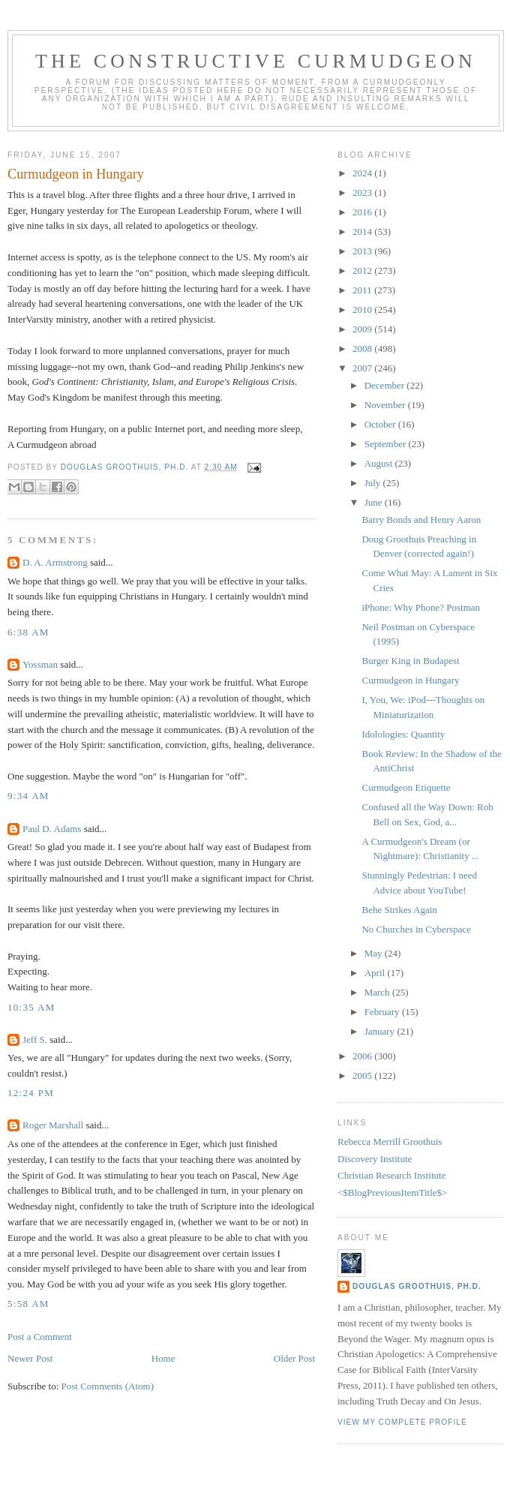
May (374, 953)
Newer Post (30, 1358)
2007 (363, 368)
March (378, 992)
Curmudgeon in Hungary (410, 680)
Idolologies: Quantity (403, 734)
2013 (363, 251)
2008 (363, 348)
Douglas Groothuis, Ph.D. (417, 1286)
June (374, 502)
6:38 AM (29, 632)
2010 (363, 309)
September (386, 443)
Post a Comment (40, 1336)
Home (164, 1358)
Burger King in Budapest (410, 660)
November (386, 404)
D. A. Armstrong (55, 562)
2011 (363, 290)
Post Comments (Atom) (108, 1386)
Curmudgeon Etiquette (406, 787)
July (373, 482)
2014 (363, 231)
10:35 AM (32, 1007)
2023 (363, 192)
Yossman (40, 664)
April (376, 972)
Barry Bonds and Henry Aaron (421, 519)
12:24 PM (31, 1092)
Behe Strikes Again (399, 909)
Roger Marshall (52, 1125)
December (385, 385)
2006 (363, 1056)
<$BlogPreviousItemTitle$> (392, 1192)
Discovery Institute (375, 1158)
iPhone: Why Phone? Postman (421, 607)
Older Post (294, 1358)
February (383, 1011)
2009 (363, 329)
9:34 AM (29, 795)
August (379, 463)
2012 (363, 270)
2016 (363, 212)
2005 (363, 1075)
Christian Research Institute (392, 1175)
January (381, 1031)
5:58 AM (29, 1303)
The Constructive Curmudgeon (255, 61)
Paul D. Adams (51, 828)
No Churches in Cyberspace (416, 929)
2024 (363, 173)
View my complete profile (402, 1422)
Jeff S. (34, 1039)
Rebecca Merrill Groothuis (390, 1141)
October (381, 424)
